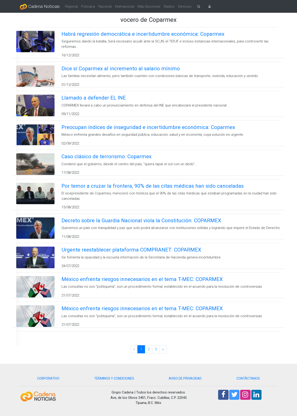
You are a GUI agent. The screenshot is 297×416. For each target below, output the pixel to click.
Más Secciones (149, 6)
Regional (71, 6)
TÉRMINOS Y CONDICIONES (114, 378)
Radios (169, 6)
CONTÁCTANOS (248, 378)
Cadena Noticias (40, 6)
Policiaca (88, 6)
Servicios (184, 6)
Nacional (105, 6)
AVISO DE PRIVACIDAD (185, 378)
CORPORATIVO (48, 378)
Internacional (124, 6)
